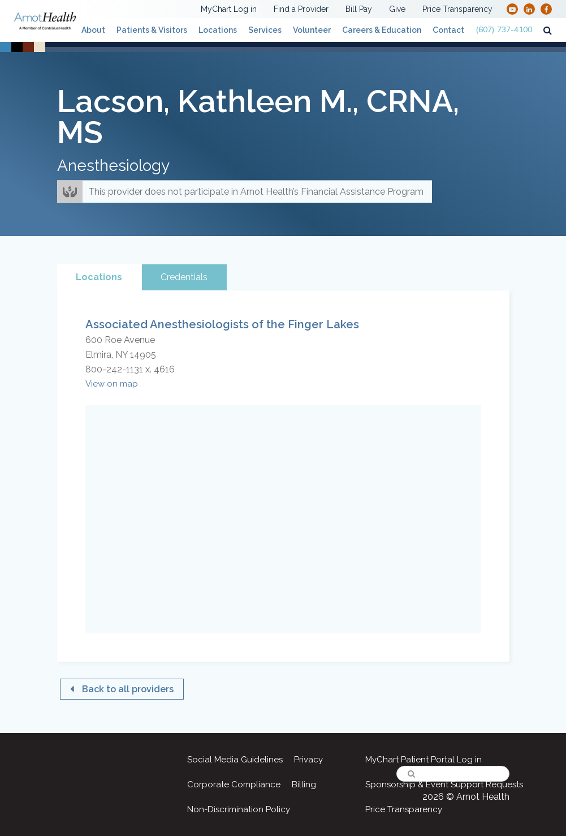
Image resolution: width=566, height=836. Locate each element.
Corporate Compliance (233, 784)
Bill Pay (358, 9)
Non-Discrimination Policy (238, 809)
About (93, 30)
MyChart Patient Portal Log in (423, 759)
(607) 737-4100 (504, 29)
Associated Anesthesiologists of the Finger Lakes (222, 324)
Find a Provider (301, 9)
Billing (304, 784)
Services (265, 30)
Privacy (308, 759)
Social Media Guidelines (235, 759)
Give (397, 9)
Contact (448, 30)
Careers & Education (381, 30)
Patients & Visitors (151, 30)
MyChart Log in (229, 9)
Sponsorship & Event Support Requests (444, 784)
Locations (217, 30)
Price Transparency (457, 9)
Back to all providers (128, 689)
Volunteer (312, 30)
